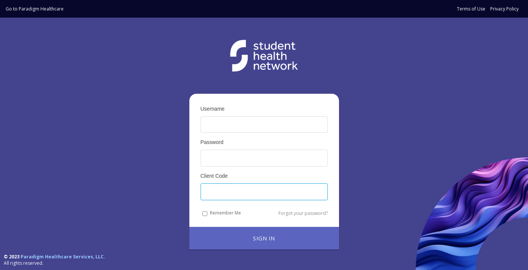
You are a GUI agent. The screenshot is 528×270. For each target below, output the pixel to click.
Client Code (214, 176)
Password (212, 142)
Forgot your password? (303, 213)
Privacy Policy (504, 9)
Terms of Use (471, 9)
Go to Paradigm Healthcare (35, 9)
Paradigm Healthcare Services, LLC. (63, 257)
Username (213, 109)
